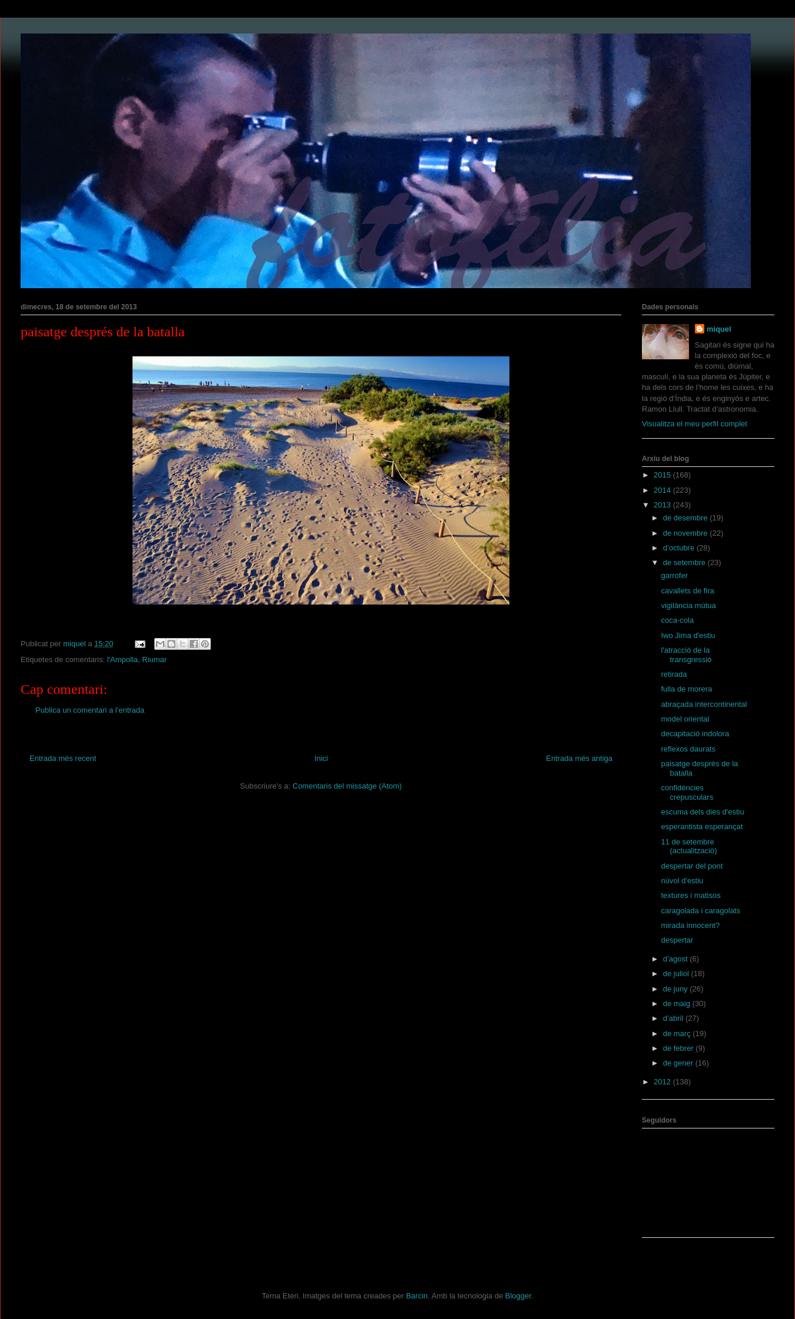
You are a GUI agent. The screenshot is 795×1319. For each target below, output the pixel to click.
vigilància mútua (688, 605)
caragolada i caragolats (700, 910)
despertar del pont (692, 865)
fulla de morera (686, 688)
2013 (663, 504)
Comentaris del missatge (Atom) (347, 786)
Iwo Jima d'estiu (688, 635)
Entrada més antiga (579, 758)
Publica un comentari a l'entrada (89, 710)
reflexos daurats (688, 748)
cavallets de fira (687, 590)
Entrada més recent (62, 758)
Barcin (417, 1295)
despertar (677, 940)
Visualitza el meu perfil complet (694, 423)
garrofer (674, 575)
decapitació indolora (695, 733)
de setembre (685, 562)
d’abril (674, 1018)
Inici (321, 758)
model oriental (685, 718)
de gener (679, 1062)
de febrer (679, 1048)
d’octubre (680, 547)
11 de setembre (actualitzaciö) (689, 846)
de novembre (686, 533)
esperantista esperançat (702, 826)
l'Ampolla (122, 659)
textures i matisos (690, 895)
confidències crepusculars (687, 792)
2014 (663, 490)
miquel (719, 329)
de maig (678, 1003)
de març (678, 1033)
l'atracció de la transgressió (686, 655)
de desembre (686, 517)
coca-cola (677, 620)
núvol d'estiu (682, 880)
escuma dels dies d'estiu (702, 811)
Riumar (154, 659)
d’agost (676, 958)
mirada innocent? (690, 925)
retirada (674, 674)
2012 (663, 1081)
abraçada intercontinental (704, 704)
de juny (676, 988)
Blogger (518, 1295)
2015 (663, 474)
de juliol (677, 973)
